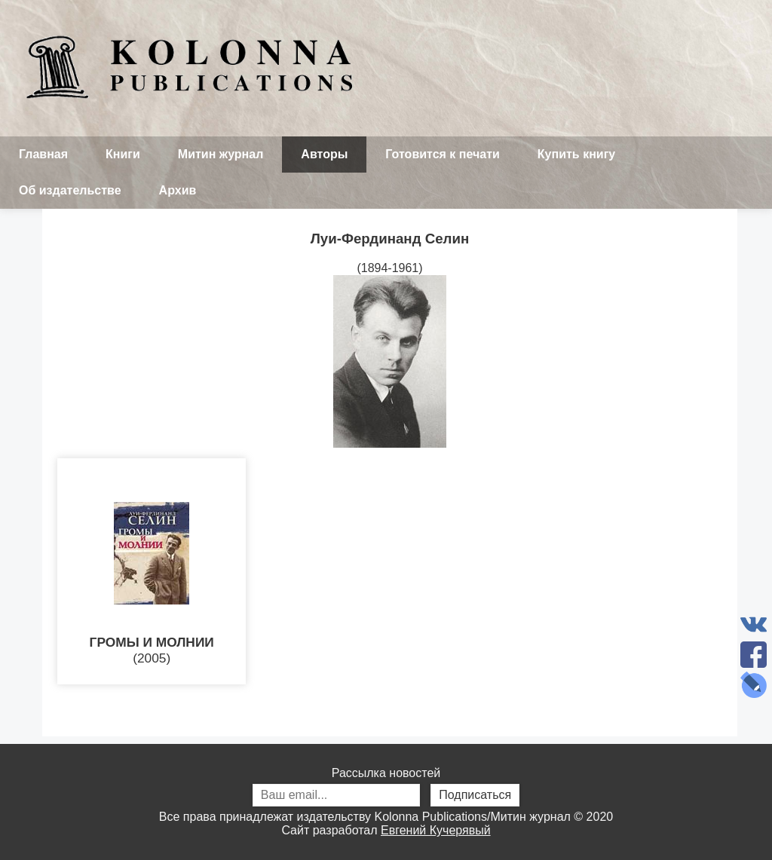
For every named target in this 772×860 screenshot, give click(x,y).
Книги (123, 154)
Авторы (324, 154)
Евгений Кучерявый (436, 830)
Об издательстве (70, 190)
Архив (178, 190)
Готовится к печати (442, 154)
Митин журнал (220, 154)
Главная (43, 154)
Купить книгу (576, 154)
